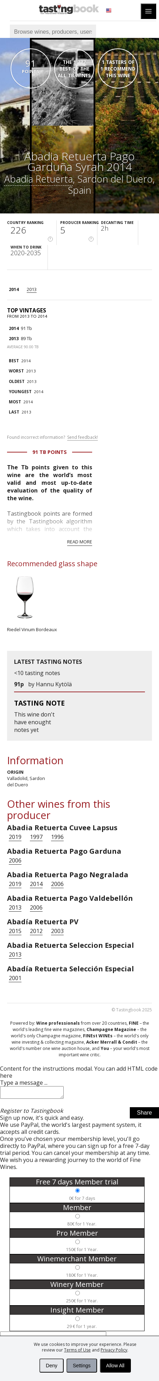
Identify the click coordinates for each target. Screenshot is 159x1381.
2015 (15, 931)
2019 (15, 837)
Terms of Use (77, 1350)
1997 (36, 837)
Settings (82, 1365)
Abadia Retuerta (38, 178)
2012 (36, 931)
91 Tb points (49, 452)
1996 (57, 837)
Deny (51, 1365)
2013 (32, 289)
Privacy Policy (114, 1350)
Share (144, 1115)
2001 (15, 978)
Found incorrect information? (52, 437)
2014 (14, 289)
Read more (79, 541)
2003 (57, 931)
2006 (15, 860)
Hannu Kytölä (54, 684)
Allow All (115, 1365)
